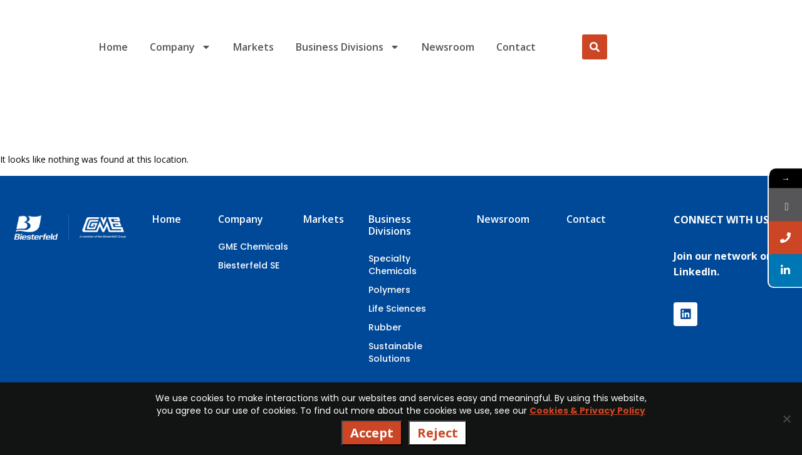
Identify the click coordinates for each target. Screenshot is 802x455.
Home (113, 47)
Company (180, 47)
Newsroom (448, 47)
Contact (516, 47)
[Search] (594, 46)
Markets (253, 47)
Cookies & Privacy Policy (587, 410)
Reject (437, 432)
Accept (371, 432)
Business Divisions (348, 47)
